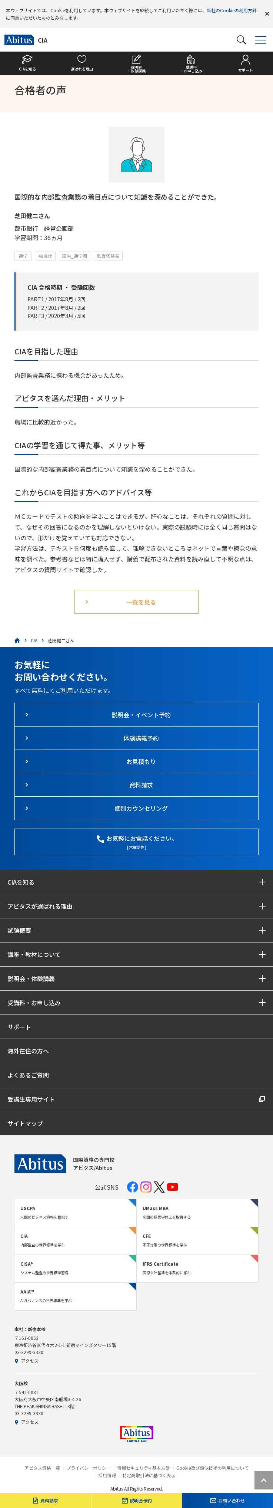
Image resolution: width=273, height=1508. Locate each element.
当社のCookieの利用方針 (232, 10)
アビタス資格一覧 (42, 1468)
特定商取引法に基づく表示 (149, 1475)
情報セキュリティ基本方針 (143, 1468)
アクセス (26, 1360)
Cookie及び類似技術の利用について (212, 1468)
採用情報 (107, 1475)
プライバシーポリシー (88, 1468)
